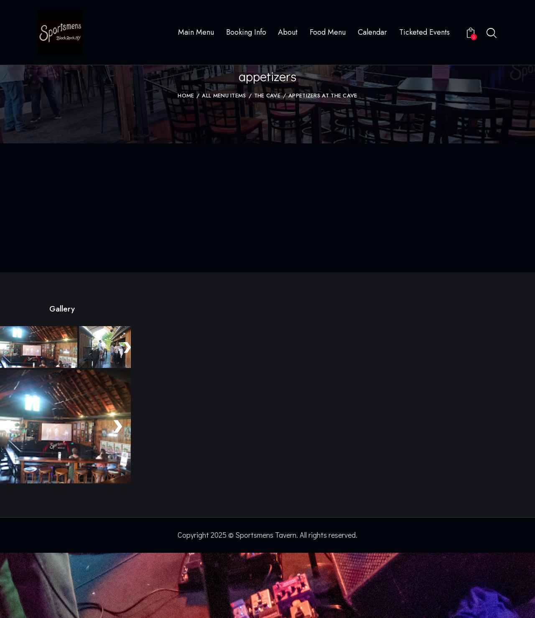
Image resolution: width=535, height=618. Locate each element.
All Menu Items (224, 161)
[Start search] (491, 34)
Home (186, 161)
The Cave (267, 161)
